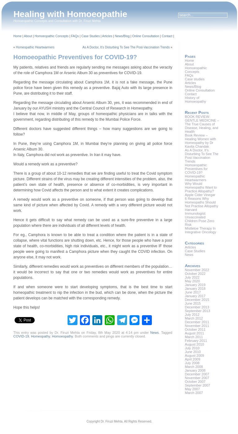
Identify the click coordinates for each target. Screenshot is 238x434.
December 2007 (197, 374)
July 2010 (192, 348)
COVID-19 (21, 336)
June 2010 (193, 352)
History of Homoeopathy (195, 99)
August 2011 (194, 333)
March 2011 (194, 337)
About (28, 36)
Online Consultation (145, 36)
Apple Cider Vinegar (200, 195)
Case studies (195, 79)
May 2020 (192, 281)
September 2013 (197, 311)
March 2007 (194, 393)
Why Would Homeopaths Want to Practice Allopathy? (201, 187)
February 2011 (196, 340)
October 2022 (195, 273)
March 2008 (194, 367)
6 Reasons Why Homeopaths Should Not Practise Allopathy (201, 202)
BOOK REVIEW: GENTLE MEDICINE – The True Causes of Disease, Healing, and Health (202, 124)
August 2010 (194, 344)
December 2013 (197, 307)
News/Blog (122, 36)
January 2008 (195, 370)
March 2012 (194, 318)
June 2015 (193, 303)
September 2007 (197, 385)
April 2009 (193, 359)
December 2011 (197, 322)
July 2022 (192, 277)
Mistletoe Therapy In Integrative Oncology (200, 230)
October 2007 (195, 381)
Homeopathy (40, 336)
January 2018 (195, 288)
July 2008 (192, 363)
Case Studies (90, 36)
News (154, 332)
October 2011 (195, 329)
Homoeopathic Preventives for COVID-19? (75, 57)
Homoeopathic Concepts (52, 36)
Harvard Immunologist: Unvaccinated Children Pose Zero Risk (199, 217)
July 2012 (192, 314)
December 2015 (197, 300)
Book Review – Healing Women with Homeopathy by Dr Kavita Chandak (200, 140)
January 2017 (195, 296)
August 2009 (194, 355)
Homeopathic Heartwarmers (35, 47)
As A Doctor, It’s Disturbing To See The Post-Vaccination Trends (126, 47)
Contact (167, 36)
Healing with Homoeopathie (70, 14)
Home (17, 36)
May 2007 (192, 389)
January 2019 (195, 285)
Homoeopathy (62, 336)
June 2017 (193, 292)
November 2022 (197, 270)
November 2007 (197, 378)
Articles (107, 36)
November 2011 (197, 326)
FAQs (75, 36)
